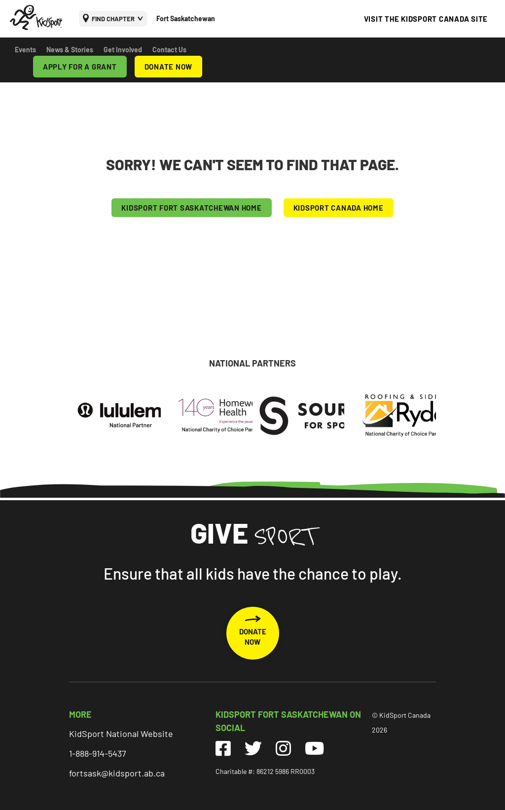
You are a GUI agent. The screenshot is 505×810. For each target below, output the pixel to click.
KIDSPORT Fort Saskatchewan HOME (191, 207)
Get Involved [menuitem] (123, 49)
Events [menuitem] (25, 49)
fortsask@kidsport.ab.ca (117, 773)
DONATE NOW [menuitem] (168, 66)
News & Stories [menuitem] (69, 49)
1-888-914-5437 (97, 753)
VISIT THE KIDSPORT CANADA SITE (426, 18)
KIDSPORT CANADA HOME (338, 207)
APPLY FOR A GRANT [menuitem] (80, 66)
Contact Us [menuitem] (169, 49)
